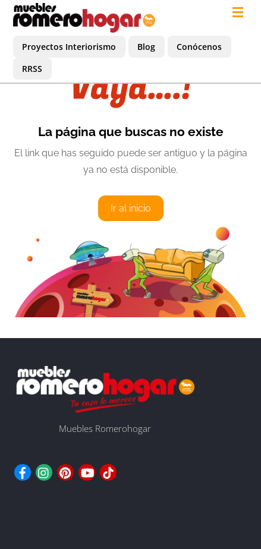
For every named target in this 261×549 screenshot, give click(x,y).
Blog (146, 46)
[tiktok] (108, 470)
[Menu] (240, 13)
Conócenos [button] (199, 46)
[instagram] (44, 470)
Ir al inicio (131, 208)
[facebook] (22, 470)
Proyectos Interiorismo (69, 46)
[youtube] (86, 470)
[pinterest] (65, 470)
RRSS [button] (32, 68)
